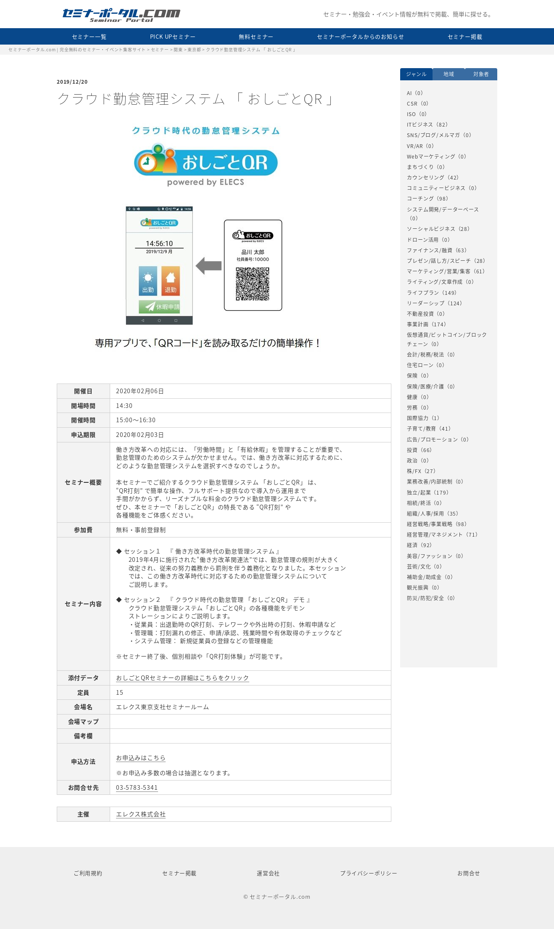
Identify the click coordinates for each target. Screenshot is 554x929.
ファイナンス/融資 (429, 250)
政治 (412, 460)
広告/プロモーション (432, 439)
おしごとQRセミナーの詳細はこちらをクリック (182, 677)
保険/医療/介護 (425, 386)
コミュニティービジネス (436, 188)
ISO (411, 114)
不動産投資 (420, 314)
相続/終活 (419, 503)
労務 (412, 407)
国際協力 (417, 418)
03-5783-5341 (137, 787)
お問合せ (468, 873)
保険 (412, 375)
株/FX (414, 471)
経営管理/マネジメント (435, 534)
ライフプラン (423, 292)
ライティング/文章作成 (435, 282)
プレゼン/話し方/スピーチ (439, 261)
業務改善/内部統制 (429, 481)
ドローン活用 (423, 239)
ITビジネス (420, 124)
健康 (412, 397)
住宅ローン (420, 365)
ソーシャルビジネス (431, 229)
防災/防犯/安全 (425, 598)
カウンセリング (426, 177)
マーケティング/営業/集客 (438, 271)
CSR (412, 103)
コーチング (420, 198)
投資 (412, 450)
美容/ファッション (429, 556)
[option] (449, 346)
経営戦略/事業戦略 (429, 524)
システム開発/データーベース (443, 209)
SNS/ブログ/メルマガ (433, 135)
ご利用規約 (88, 873)
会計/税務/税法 (425, 354)
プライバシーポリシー (368, 873)
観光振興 (417, 587)
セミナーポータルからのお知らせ (360, 36)
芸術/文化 (419, 566)
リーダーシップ (426, 303)
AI (409, 93)
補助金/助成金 (424, 577)
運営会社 (268, 873)
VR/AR (415, 146)
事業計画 (417, 324)
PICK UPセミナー (173, 36)
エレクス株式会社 (141, 814)
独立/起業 (419, 492)
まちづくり (420, 167)
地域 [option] (448, 74)
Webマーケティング (431, 156)
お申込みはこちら (141, 757)
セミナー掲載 (465, 36)
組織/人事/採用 (425, 513)
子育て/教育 (421, 428)
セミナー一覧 (89, 36)
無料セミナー (256, 36)
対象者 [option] (481, 74)
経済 (412, 545)
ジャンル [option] (416, 74)
